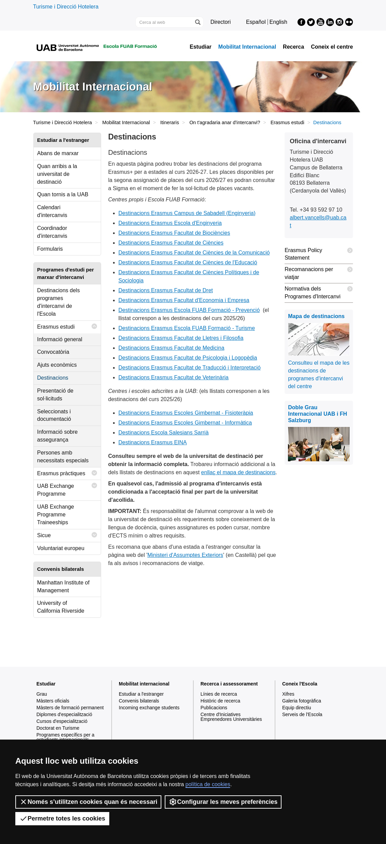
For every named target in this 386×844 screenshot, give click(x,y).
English (278, 22)
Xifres (288, 694)
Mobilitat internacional (144, 683)
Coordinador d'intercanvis (52, 232)
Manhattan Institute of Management (63, 586)
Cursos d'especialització (61, 721)
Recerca (293, 47)
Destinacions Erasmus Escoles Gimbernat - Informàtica (185, 423)
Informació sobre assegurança (57, 436)
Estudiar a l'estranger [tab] (63, 140)
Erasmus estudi (287, 122)
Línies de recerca (218, 694)
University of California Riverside (60, 607)
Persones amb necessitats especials (63, 456)
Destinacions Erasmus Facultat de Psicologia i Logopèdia (187, 358)
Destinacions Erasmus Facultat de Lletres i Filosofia (180, 338)
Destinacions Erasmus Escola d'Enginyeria (170, 223)
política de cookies (208, 784)
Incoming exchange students (149, 707)
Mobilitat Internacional (247, 47)
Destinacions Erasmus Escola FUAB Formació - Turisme (186, 328)
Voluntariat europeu (60, 548)
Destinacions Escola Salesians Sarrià (163, 432)
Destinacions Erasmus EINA (152, 442)
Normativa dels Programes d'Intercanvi (319, 291)
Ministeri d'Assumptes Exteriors (185, 555)
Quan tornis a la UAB (62, 194)
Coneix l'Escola (299, 683)
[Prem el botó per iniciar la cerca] (197, 22)
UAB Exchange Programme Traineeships (55, 514)
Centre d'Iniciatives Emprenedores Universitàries (231, 717)
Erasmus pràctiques (67, 473)
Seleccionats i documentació (54, 415)
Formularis (50, 249)
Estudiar (200, 47)
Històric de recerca (220, 701)
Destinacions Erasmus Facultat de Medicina (171, 348)
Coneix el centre (332, 47)
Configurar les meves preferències (223, 802)
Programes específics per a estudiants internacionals (65, 737)
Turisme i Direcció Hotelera (65, 7)
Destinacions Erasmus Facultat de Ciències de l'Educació (187, 262)
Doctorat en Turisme (57, 728)
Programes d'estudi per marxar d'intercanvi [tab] (65, 273)
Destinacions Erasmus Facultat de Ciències (171, 243)
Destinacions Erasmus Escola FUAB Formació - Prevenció (189, 310)
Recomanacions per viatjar (319, 272)
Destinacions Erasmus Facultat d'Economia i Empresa (184, 300)
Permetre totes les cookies (62, 818)
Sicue (67, 535)
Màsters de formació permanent (70, 707)
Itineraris (169, 122)
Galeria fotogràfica (301, 701)
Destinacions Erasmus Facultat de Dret (165, 290)
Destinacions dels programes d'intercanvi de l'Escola (58, 302)
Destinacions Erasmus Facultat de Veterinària (173, 377)
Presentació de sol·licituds (55, 394)
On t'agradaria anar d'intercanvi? (224, 122)
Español (256, 22)
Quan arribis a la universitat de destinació (57, 174)
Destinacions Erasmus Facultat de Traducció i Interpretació (189, 367)
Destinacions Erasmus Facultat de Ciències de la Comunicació (194, 252)
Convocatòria (53, 352)
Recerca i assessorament (229, 683)
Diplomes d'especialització (64, 714)
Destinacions (52, 378)
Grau (41, 694)
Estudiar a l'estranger (141, 694)
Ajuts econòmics (57, 365)
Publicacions (213, 707)
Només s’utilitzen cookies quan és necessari (88, 802)
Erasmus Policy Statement (319, 253)
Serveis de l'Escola (302, 714)
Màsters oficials (52, 701)
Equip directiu (296, 707)
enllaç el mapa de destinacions (238, 472)
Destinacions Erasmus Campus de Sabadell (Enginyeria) (187, 213)
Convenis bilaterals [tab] (60, 569)
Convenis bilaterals (139, 701)
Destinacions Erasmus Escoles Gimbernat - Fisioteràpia (185, 413)
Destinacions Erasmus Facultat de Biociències (174, 233)
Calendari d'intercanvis (52, 211)
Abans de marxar (58, 153)
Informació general (59, 339)
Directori (220, 22)
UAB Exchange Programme (67, 488)
